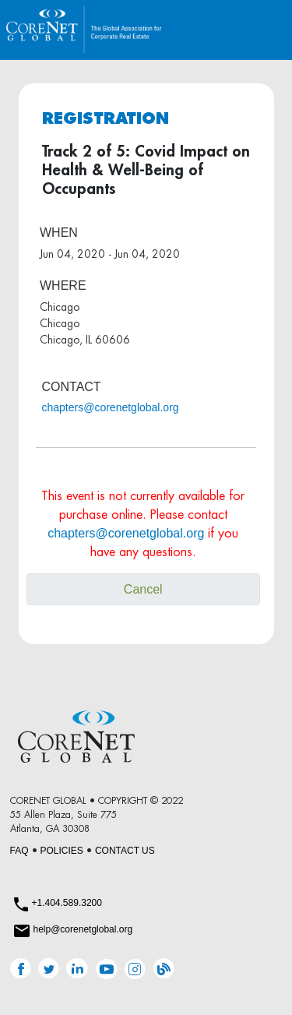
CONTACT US (125, 850)
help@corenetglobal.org (83, 929)
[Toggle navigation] (264, 30)
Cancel (143, 589)
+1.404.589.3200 (67, 902)
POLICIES (61, 850)
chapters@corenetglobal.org (110, 407)
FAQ (19, 850)
